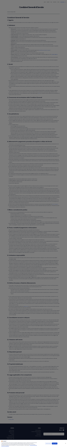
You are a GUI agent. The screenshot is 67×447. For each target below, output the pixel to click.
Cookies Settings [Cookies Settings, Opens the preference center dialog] (48, 443)
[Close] (66, 443)
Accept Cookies (54, 443)
